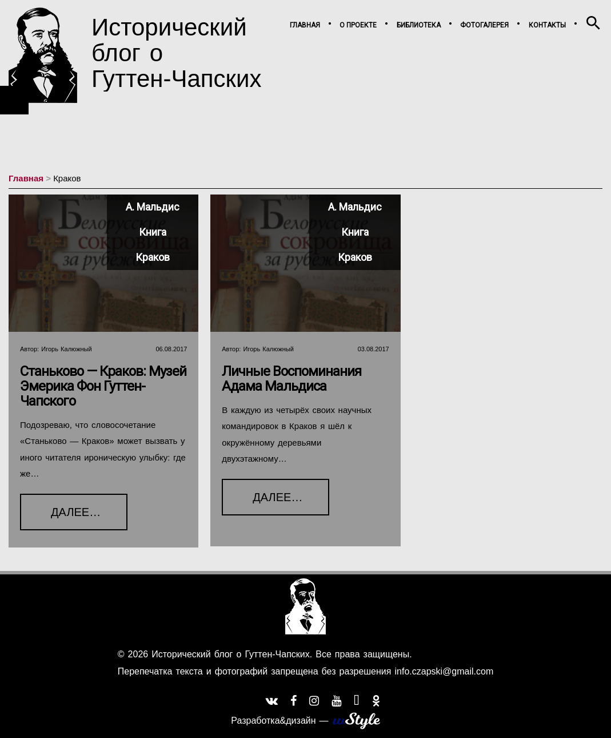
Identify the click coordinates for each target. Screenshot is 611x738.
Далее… (60, 506)
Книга (152, 232)
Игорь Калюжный (66, 349)
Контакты (547, 25)
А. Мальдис (152, 207)
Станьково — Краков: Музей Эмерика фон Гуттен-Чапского (103, 386)
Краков (152, 257)
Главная (305, 25)
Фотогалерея (484, 25)
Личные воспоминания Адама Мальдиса (291, 378)
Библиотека (419, 25)
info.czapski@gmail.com (442, 671)
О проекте (358, 25)
